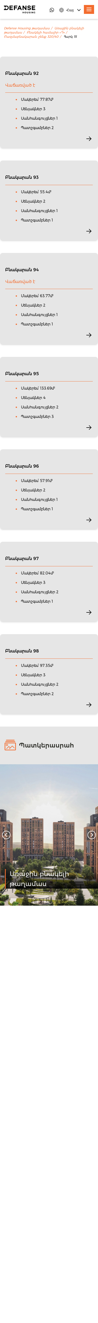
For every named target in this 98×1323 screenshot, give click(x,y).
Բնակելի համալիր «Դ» (46, 32)
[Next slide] (92, 835)
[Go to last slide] (6, 835)
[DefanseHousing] (19, 9)
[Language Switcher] (70, 10)
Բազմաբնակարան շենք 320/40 (31, 36)
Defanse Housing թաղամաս (27, 28)
